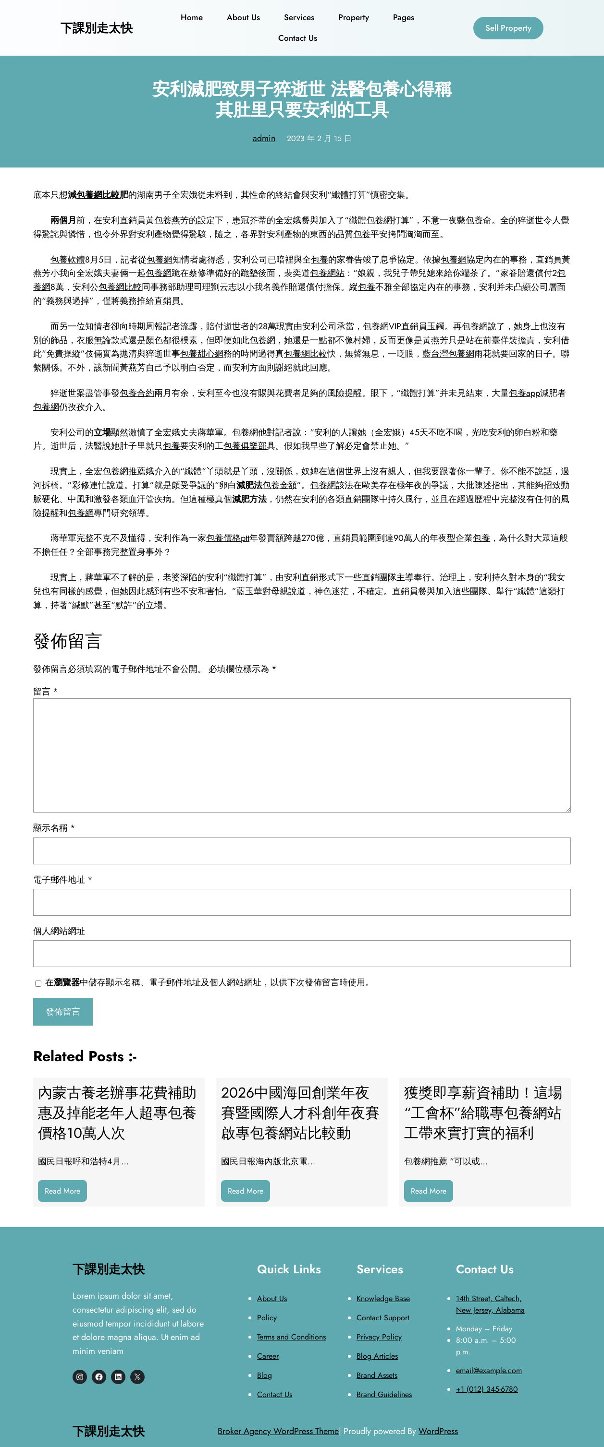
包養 (163, 220)
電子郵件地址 (63, 879)
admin (264, 138)
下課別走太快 (97, 27)
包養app (524, 393)
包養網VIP (382, 326)
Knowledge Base (383, 1298)
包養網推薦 (124, 471)
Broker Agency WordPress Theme (278, 1431)
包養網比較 (98, 195)
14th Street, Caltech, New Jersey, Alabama (490, 1304)
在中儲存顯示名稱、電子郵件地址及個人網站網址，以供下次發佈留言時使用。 (209, 982)
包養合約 (137, 393)
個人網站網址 (59, 931)
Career (268, 1356)
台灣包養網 (452, 353)
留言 (45, 691)
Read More (66, 1193)
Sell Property (508, 28)
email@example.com (489, 1370)
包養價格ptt (227, 538)
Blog (264, 1375)
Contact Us (274, 1394)
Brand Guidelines (384, 1394)
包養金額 (279, 485)
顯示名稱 (54, 828)
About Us (272, 1298)
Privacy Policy (379, 1336)
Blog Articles (377, 1356)
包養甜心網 (201, 353)
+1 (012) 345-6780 (487, 1389)
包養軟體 (67, 259)
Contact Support (383, 1317)
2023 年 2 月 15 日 (319, 138)
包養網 (379, 220)
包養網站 (327, 273)
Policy (267, 1317)
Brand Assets (377, 1375)
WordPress (438, 1431)
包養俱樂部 (245, 446)
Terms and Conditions (291, 1336)
